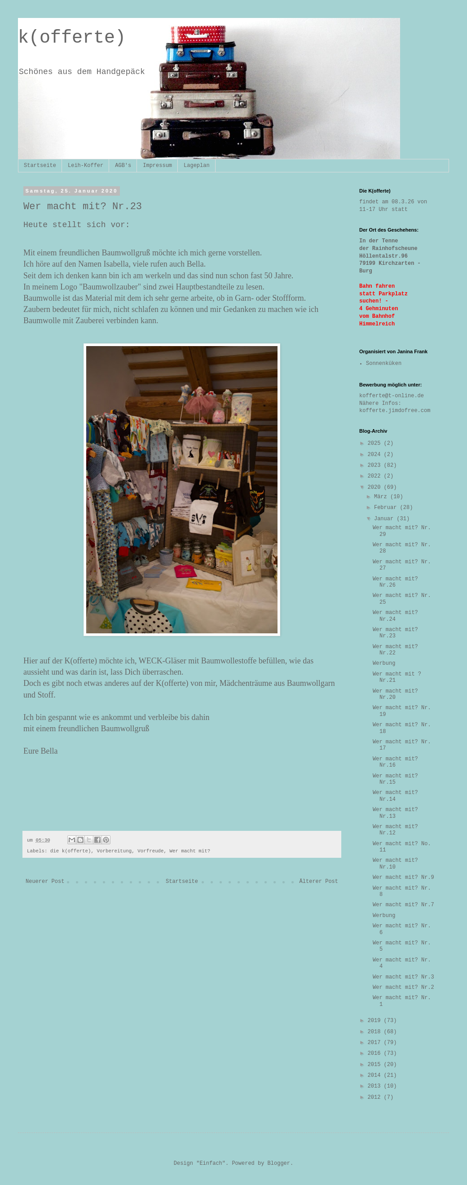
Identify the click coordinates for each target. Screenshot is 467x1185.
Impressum (157, 165)
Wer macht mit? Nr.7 (403, 905)
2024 (376, 455)
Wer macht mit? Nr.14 (395, 796)
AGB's (123, 165)
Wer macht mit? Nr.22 (395, 650)
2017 (376, 1043)
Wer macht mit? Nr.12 (395, 830)
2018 (376, 1032)
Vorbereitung (114, 851)
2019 (376, 1021)
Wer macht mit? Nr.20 (395, 694)
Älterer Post (319, 881)
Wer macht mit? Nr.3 (403, 977)
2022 (376, 476)
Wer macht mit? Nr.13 (395, 813)
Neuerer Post (45, 881)
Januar (385, 519)
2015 (376, 1065)
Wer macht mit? (190, 851)
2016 (376, 1053)
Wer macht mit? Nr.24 (395, 616)
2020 (376, 487)
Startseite (40, 165)
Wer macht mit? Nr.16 (395, 762)
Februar (387, 508)
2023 (376, 465)
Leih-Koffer (85, 165)
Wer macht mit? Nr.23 (395, 633)
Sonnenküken (383, 363)
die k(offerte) (70, 851)
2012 (376, 1097)
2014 (376, 1075)
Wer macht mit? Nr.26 (395, 582)
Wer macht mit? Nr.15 (395, 779)
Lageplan (197, 165)
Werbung (384, 663)
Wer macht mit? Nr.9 (403, 877)
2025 (376, 443)
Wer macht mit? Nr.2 (403, 987)
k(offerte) (72, 38)
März (382, 497)
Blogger (279, 1163)
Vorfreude (150, 851)
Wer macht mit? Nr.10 (395, 863)
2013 (376, 1086)
